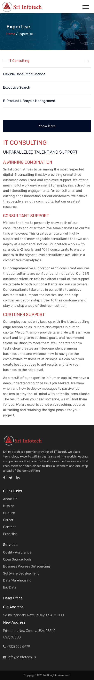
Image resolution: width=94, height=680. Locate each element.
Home (10, 34)
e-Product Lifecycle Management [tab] (29, 101)
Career (8, 520)
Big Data (9, 587)
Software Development (21, 573)
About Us (10, 499)
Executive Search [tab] (16, 87)
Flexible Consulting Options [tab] (24, 74)
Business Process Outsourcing (26, 566)
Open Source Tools (17, 559)
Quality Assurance (17, 552)
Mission (8, 506)
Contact (9, 527)
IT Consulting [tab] (19, 61)
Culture (9, 513)
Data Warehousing (17, 580)
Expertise (10, 534)
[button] (85, 6)
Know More (47, 126)
